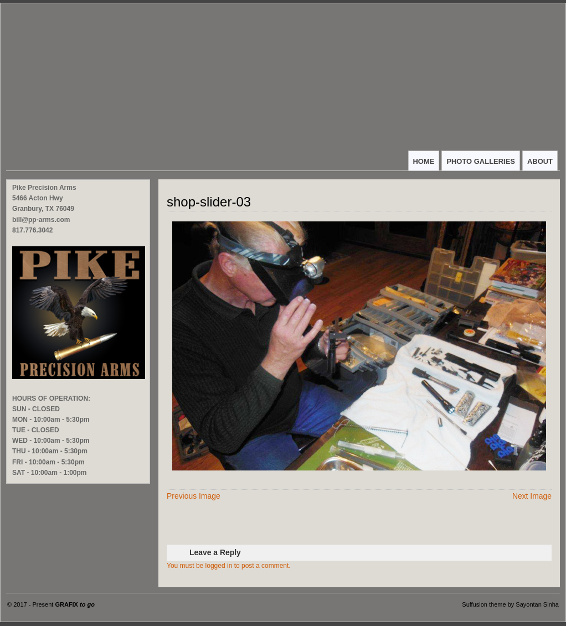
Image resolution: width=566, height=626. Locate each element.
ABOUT (540, 161)
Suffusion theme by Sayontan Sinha (510, 604)
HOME (424, 161)
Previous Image (193, 496)
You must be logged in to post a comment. (229, 566)
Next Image (532, 496)
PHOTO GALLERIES (480, 161)
